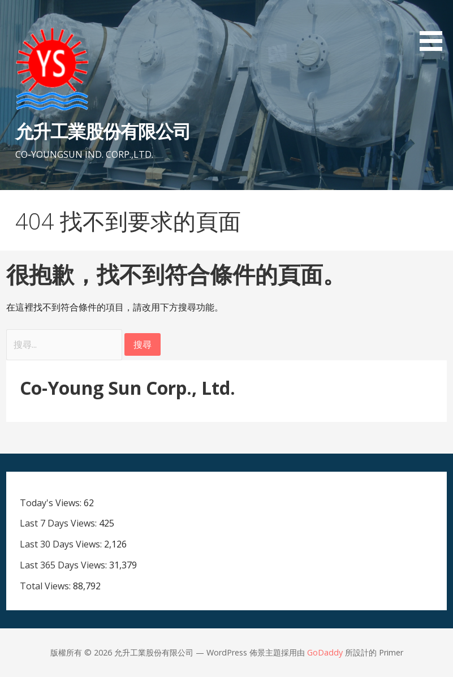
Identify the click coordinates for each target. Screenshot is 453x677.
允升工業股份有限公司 (103, 131)
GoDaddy (325, 652)
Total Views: (46, 586)
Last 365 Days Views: (64, 565)
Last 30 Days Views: (62, 544)
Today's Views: (52, 503)
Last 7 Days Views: (59, 523)
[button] (435, 27)
